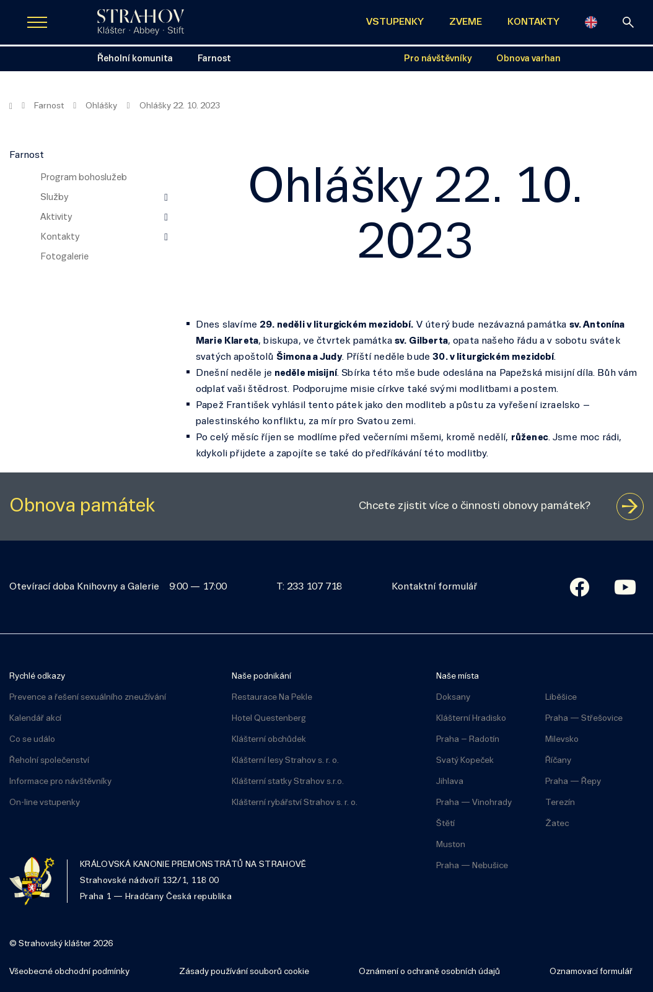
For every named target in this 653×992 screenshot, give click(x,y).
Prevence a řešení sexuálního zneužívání (87, 698)
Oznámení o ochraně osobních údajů (429, 972)
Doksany (453, 698)
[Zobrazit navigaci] (37, 22)
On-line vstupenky (44, 803)
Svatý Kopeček (465, 761)
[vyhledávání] (628, 22)
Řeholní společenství (49, 761)
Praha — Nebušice (472, 866)
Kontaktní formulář (434, 587)
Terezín (560, 803)
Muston (450, 845)
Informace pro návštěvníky (60, 782)
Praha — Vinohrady (474, 803)
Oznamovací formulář (591, 972)
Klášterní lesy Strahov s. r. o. (285, 761)
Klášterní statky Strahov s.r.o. (288, 782)
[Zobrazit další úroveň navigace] (166, 197)
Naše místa (457, 676)
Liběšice (561, 698)
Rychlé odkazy (37, 676)
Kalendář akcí (35, 719)
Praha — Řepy (573, 782)
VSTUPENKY (395, 22)
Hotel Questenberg (269, 719)
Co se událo (32, 740)
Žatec (557, 824)
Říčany (558, 761)
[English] (591, 22)
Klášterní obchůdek (269, 740)
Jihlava (449, 782)
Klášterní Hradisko (471, 719)
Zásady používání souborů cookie (244, 972)
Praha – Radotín (467, 740)
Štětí (445, 824)
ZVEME (465, 22)
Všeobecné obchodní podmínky (69, 972)
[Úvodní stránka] (140, 22)
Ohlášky (101, 106)
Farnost (49, 106)
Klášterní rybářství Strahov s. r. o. (294, 803)
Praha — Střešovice (584, 719)
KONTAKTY (533, 22)
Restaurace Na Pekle (272, 698)
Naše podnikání (261, 676)
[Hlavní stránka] (10, 106)
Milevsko (562, 740)
